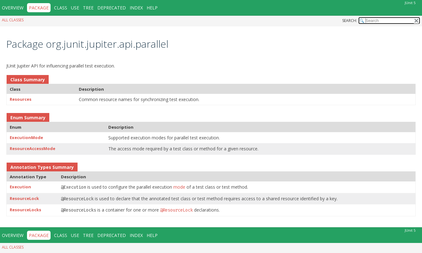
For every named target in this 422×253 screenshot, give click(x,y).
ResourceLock (24, 198)
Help (152, 8)
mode (179, 187)
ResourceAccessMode (32, 148)
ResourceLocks (25, 210)
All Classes (13, 20)
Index (136, 8)
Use (75, 8)
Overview (13, 8)
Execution (20, 187)
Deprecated (111, 8)
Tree (88, 8)
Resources (20, 99)
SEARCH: (349, 20)
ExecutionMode (26, 137)
